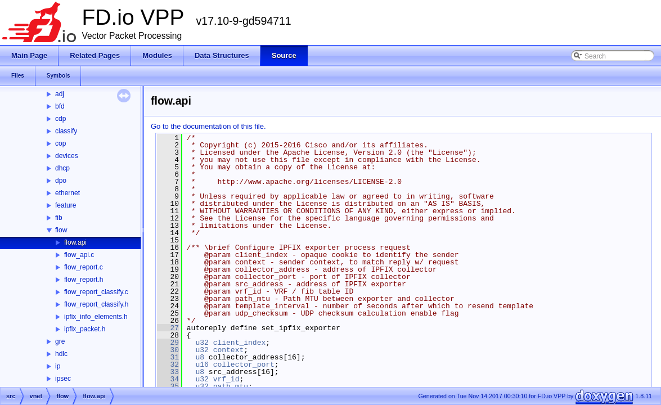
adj (59, 94)
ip (57, 366)
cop (60, 143)
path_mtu (230, 386)
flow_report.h (83, 280)
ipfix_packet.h (84, 329)
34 (168, 379)
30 (168, 350)
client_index (239, 343)
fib (58, 218)
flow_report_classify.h (96, 304)
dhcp (62, 168)
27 (168, 328)
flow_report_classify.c (96, 292)
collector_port (244, 364)
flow (61, 230)
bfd (60, 106)
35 (168, 386)
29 (168, 343)
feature (65, 205)
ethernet (67, 193)
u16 (201, 364)
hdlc (61, 354)
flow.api (75, 242)
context (228, 350)
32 (168, 364)
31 (168, 357)
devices (66, 156)
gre (60, 341)
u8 (199, 357)
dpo (60, 180)
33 (168, 372)
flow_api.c (79, 255)
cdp (60, 119)
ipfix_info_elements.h (96, 317)
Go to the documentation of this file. (208, 126)
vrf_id (226, 379)
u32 (201, 343)
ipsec (63, 378)
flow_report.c (83, 267)
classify (66, 131)
